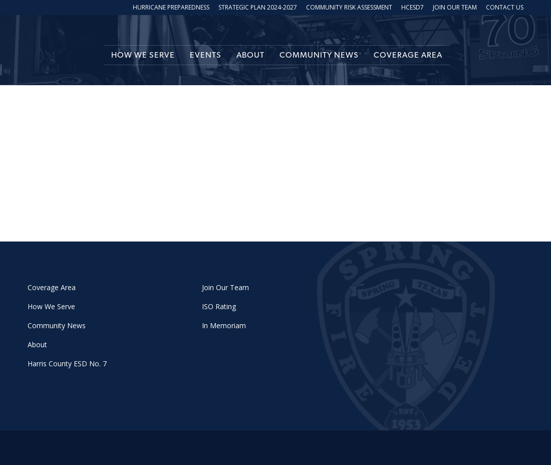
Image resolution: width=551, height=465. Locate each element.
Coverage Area (408, 55)
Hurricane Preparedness (171, 8)
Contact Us (504, 8)
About (250, 55)
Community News (319, 55)
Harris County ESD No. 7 (67, 363)
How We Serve (143, 55)
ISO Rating (219, 306)
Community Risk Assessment (349, 8)
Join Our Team (455, 8)
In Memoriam (224, 325)
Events (205, 55)
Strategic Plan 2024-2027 (257, 8)
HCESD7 (412, 8)
